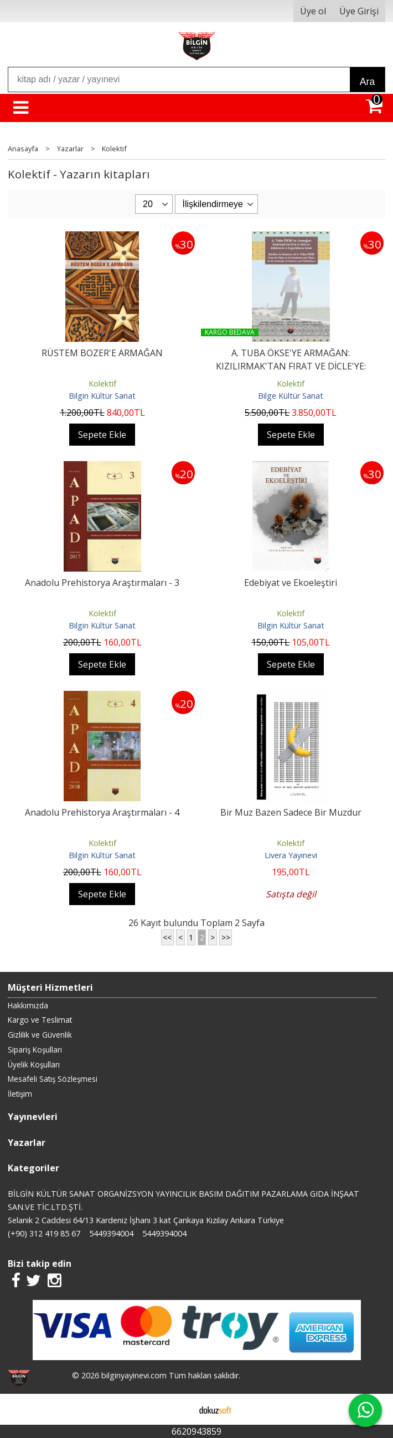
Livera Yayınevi (291, 855)
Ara (367, 81)
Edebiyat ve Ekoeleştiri (290, 583)
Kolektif (102, 383)
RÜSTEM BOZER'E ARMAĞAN (102, 353)
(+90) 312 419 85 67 (44, 1233)
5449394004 (111, 1233)
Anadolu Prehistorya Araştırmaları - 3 (102, 583)
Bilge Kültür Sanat (290, 395)
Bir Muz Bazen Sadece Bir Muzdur (290, 812)
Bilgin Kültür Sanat (102, 395)
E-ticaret (179, 1409)
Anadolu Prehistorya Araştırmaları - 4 (102, 812)
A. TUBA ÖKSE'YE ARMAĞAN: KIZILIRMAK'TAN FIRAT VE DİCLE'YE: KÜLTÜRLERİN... (291, 366)
